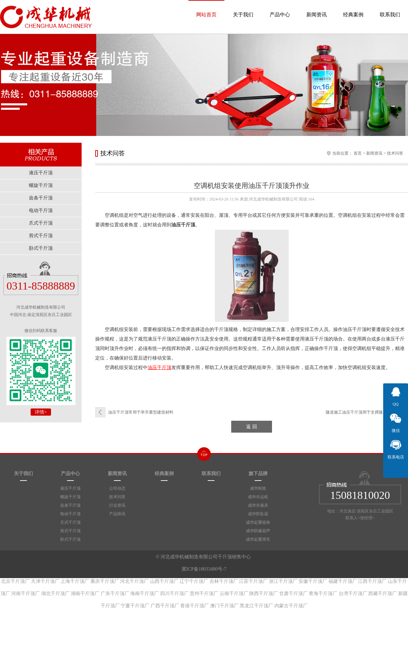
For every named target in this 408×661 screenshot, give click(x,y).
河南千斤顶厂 (25, 593)
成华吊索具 (258, 505)
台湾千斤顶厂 (353, 593)
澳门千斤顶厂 (224, 605)
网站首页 (206, 8)
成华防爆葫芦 (258, 530)
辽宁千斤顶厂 (194, 581)
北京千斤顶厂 (15, 581)
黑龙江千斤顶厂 (256, 605)
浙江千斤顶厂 (283, 581)
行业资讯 (117, 505)
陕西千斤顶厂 (263, 593)
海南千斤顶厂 (144, 593)
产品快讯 (117, 513)
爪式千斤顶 (70, 522)
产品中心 (280, 8)
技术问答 (395, 153)
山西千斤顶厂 (164, 581)
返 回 (251, 426)
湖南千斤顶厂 (85, 593)
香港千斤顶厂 (194, 605)
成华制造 (258, 488)
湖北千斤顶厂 (55, 593)
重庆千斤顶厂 (104, 581)
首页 (358, 153)
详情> (41, 412)
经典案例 (353, 8)
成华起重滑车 (258, 539)
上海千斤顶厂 (75, 581)
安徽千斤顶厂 (313, 581)
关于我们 (243, 8)
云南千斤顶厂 (234, 593)
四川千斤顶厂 (174, 593)
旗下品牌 (258, 473)
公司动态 (117, 488)
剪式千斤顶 (70, 530)
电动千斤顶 (70, 513)
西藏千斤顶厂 (382, 593)
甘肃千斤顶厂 (293, 593)
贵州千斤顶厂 (204, 593)
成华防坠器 (258, 513)
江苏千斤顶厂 (253, 581)
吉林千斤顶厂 (223, 581)
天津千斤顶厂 (45, 581)
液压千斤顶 (70, 488)
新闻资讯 (317, 8)
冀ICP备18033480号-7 (204, 569)
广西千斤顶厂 (165, 605)
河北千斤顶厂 (134, 581)
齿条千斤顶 (70, 505)
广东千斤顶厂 (115, 593)
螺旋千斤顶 (70, 496)
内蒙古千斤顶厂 (291, 605)
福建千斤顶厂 (342, 581)
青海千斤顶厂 (323, 593)
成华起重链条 (258, 522)
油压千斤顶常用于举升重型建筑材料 (140, 412)
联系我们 (390, 8)
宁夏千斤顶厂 (135, 605)
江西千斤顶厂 (372, 581)
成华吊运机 (258, 496)
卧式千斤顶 (70, 539)
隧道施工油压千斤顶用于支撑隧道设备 (360, 412)
